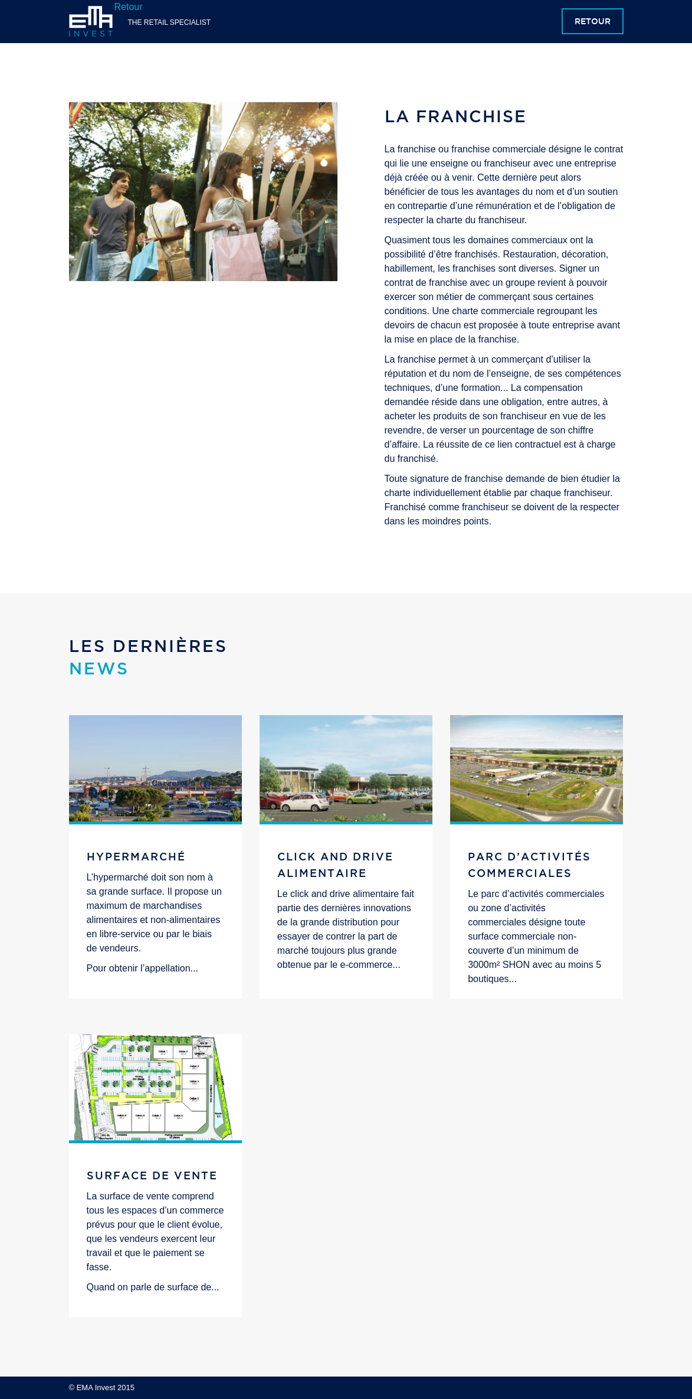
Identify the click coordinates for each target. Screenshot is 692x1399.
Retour (593, 21)
